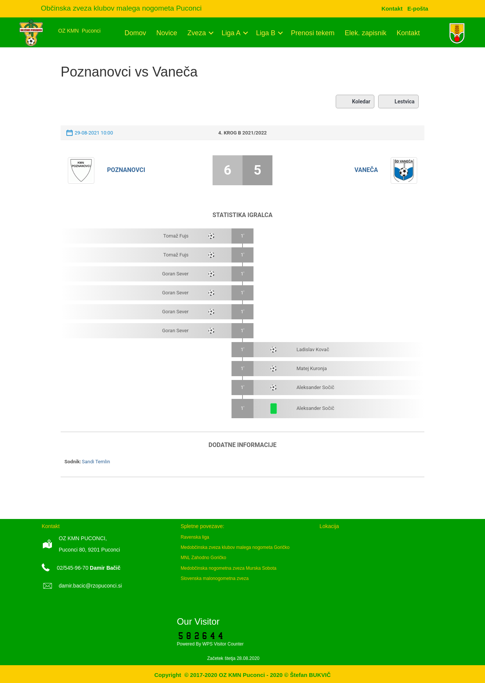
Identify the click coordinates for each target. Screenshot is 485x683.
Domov (135, 33)
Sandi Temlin (96, 461)
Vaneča (366, 169)
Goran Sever (175, 274)
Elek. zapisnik (365, 33)
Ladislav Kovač (312, 349)
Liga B (265, 33)
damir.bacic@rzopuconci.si (90, 586)
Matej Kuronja (311, 368)
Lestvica (398, 101)
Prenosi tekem (313, 33)
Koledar (355, 101)
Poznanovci (126, 169)
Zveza (197, 33)
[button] (211, 33)
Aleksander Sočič (315, 387)
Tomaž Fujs (176, 236)
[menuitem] (417, 8)
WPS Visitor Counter (223, 644)
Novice (166, 33)
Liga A (231, 33)
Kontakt (408, 33)
